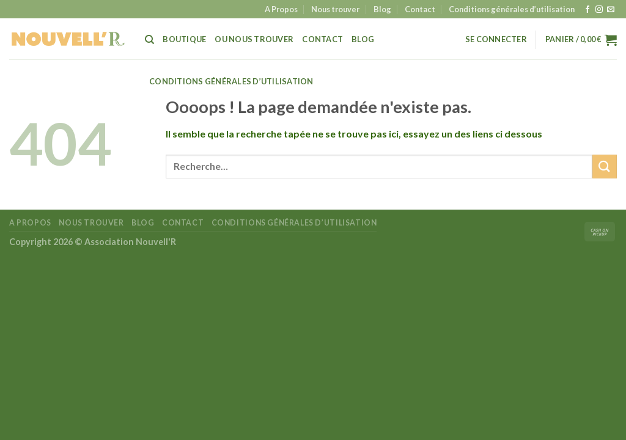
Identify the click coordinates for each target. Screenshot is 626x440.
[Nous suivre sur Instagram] (599, 10)
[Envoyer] (604, 166)
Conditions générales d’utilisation (512, 9)
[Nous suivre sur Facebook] (587, 10)
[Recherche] (149, 39)
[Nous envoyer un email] (610, 10)
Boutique (184, 39)
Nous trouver (335, 9)
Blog (382, 9)
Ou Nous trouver (254, 39)
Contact (420, 9)
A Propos (281, 9)
